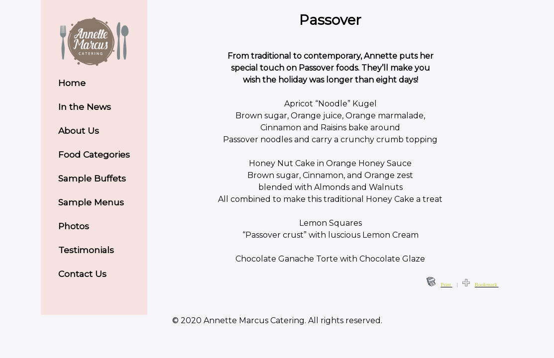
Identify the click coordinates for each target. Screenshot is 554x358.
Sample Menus (91, 202)
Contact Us (82, 273)
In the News (84, 106)
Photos (73, 226)
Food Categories (94, 154)
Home (72, 83)
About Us (78, 130)
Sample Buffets (92, 178)
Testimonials (86, 250)
